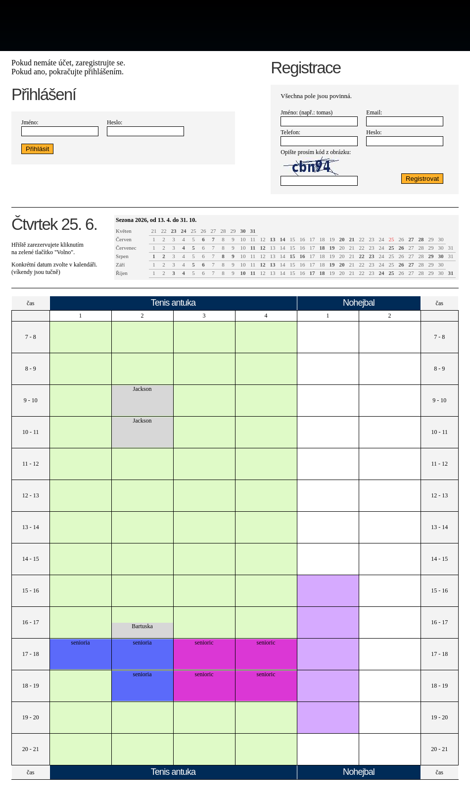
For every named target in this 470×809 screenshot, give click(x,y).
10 (243, 239)
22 (164, 231)
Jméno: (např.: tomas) (306, 112)
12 (263, 239)
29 (233, 231)
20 (342, 248)
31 (451, 248)
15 (292, 239)
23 (372, 239)
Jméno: (30, 122)
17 (312, 239)
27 (213, 231)
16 (302, 239)
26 (203, 231)
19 (332, 239)
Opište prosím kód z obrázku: (316, 152)
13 (273, 248)
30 (441, 239)
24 (381, 239)
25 (193, 231)
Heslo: (114, 122)
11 (253, 239)
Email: (374, 112)
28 (223, 231)
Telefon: (290, 132)
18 (322, 239)
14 (282, 248)
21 (154, 231)
